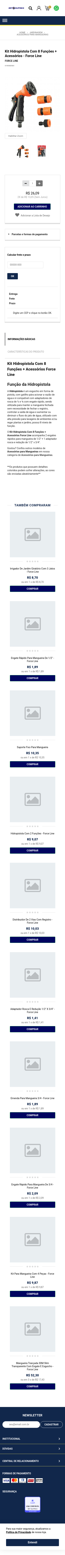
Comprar (32, 588)
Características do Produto (26, 351)
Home (22, 32)
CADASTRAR (51, 1424)
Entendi (32, 1542)
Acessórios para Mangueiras (32, 35)
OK (12, 276)
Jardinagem (35, 32)
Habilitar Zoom (15, 136)
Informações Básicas (21, 339)
